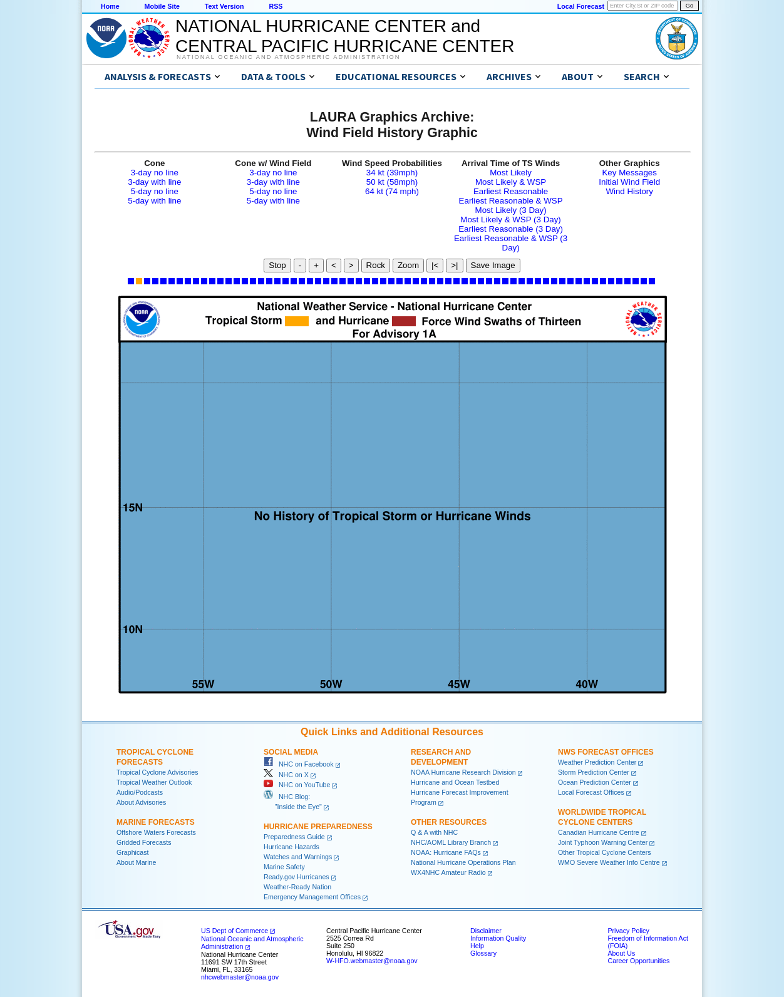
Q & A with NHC (434, 832)
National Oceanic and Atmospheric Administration (288, 57)
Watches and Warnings (298, 856)
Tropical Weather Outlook (154, 782)
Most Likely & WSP (510, 182)
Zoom (408, 265)
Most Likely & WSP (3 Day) (510, 219)
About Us (621, 953)
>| (454, 265)
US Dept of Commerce (234, 930)
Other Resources (449, 822)
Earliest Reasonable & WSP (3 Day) (510, 243)
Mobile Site (162, 6)
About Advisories (141, 802)
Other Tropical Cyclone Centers (604, 852)
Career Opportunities (638, 960)
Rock (375, 265)
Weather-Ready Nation (297, 887)
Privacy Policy (628, 930)
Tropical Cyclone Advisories (157, 772)
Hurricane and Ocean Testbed (455, 782)
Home (110, 6)
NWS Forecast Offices (606, 752)
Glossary (483, 953)
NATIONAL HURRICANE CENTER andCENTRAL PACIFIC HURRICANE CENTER (344, 36)
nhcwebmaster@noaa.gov (240, 977)
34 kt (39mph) (392, 172)
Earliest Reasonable (510, 191)
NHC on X (286, 774)
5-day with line (154, 200)
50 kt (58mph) (392, 182)
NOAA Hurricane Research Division (463, 772)
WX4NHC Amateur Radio (448, 872)
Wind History (629, 191)
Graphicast (132, 852)
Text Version (224, 6)
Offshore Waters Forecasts (156, 832)
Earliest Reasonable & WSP (511, 200)
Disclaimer (486, 930)
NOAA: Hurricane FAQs (446, 852)
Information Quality (498, 938)
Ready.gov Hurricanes (296, 877)
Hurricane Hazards (291, 846)
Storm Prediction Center (593, 772)
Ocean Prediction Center (594, 782)
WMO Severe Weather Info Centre (609, 862)
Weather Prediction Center (597, 762)
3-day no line (154, 172)
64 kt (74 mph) (392, 191)
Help (477, 945)
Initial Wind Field (629, 182)
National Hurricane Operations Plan (463, 862)
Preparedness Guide (294, 836)
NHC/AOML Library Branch (451, 842)
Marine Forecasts (155, 822)
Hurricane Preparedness (318, 826)
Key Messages (629, 172)
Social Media (291, 752)
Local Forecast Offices (591, 792)
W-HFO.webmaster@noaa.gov (372, 960)
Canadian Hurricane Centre (598, 832)
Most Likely (511, 172)
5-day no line (154, 191)
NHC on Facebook (299, 764)
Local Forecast (580, 6)
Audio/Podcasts (139, 792)
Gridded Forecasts (144, 842)
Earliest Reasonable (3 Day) (510, 229)
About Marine (136, 862)
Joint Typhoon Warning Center (602, 842)
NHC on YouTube (297, 784)
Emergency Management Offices (312, 897)
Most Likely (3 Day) (511, 210)
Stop (277, 265)
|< (434, 265)
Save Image (493, 265)
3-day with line (154, 182)
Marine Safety (284, 866)
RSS (275, 6)
